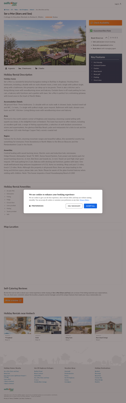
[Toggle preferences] (36, 206)
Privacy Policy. (84, 200)
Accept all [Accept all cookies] (90, 206)
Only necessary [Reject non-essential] (74, 206)
